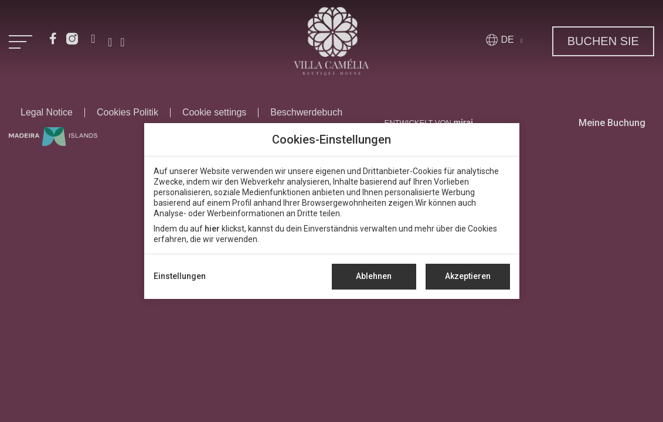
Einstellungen (180, 276)
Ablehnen (374, 276)
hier (212, 228)
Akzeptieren (468, 276)
